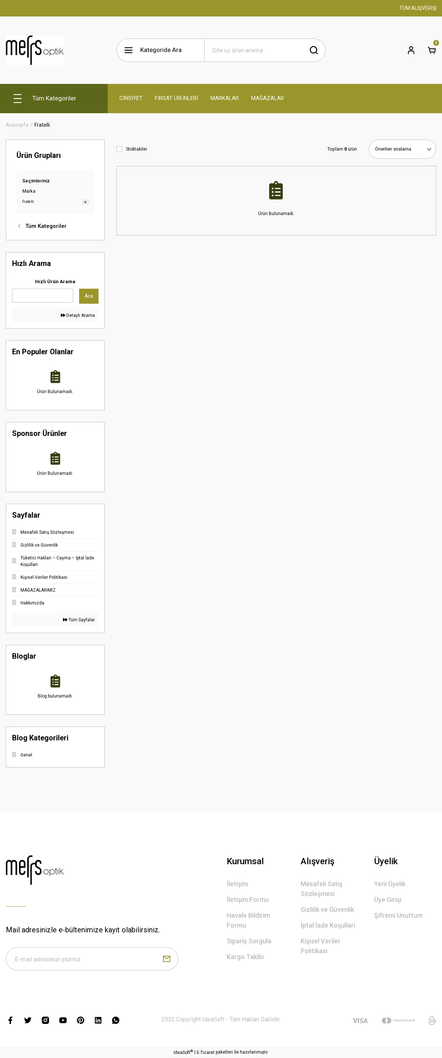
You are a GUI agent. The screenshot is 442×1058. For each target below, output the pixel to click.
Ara (89, 296)
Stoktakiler (136, 149)
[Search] (265, 50)
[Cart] (431, 50)
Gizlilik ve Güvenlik (327, 909)
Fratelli (42, 125)
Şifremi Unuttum (398, 915)
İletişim (237, 884)
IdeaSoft (183, 1053)
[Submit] (166, 959)
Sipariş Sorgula (249, 941)
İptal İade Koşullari (328, 925)
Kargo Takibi (245, 957)
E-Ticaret (206, 1052)
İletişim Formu (248, 899)
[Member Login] (411, 50)
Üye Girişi (387, 899)
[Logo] (35, 50)
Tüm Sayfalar (79, 619)
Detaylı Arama (78, 315)
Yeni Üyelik (389, 884)
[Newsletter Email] (92, 959)
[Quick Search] (42, 296)
